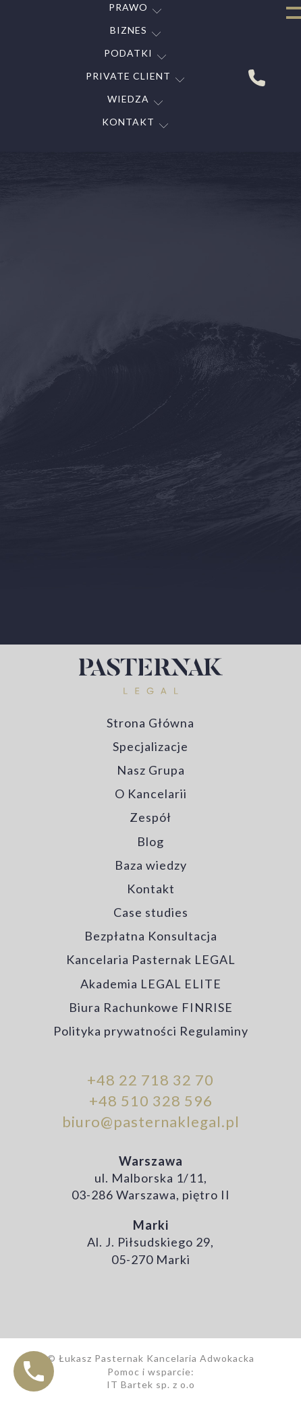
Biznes (128, 30)
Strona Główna (150, 722)
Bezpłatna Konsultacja (150, 935)
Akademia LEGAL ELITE (150, 983)
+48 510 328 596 (151, 1101)
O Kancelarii (151, 793)
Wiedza (128, 98)
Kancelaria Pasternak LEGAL (151, 959)
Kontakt (128, 121)
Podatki (128, 53)
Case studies (150, 912)
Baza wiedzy (151, 865)
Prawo (128, 7)
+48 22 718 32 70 (150, 1080)
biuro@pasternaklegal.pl (151, 1121)
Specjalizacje (150, 746)
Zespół (150, 817)
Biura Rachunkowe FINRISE (151, 1007)
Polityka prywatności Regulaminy (150, 1030)
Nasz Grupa (151, 770)
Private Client (128, 76)
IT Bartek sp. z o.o (151, 1384)
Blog (150, 841)
